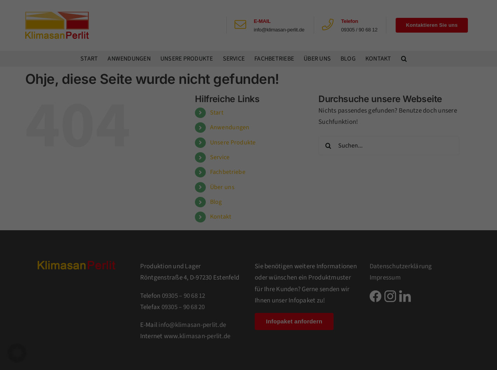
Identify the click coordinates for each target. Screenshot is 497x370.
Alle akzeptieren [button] (174, 148)
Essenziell (274, 24)
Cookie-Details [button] (217, 212)
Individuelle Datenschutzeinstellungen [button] (248, 194)
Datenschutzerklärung (155, 122)
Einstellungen (156, 130)
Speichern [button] (323, 148)
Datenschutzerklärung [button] (251, 212)
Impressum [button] (282, 212)
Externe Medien (281, 65)
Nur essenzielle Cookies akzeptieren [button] (249, 171)
